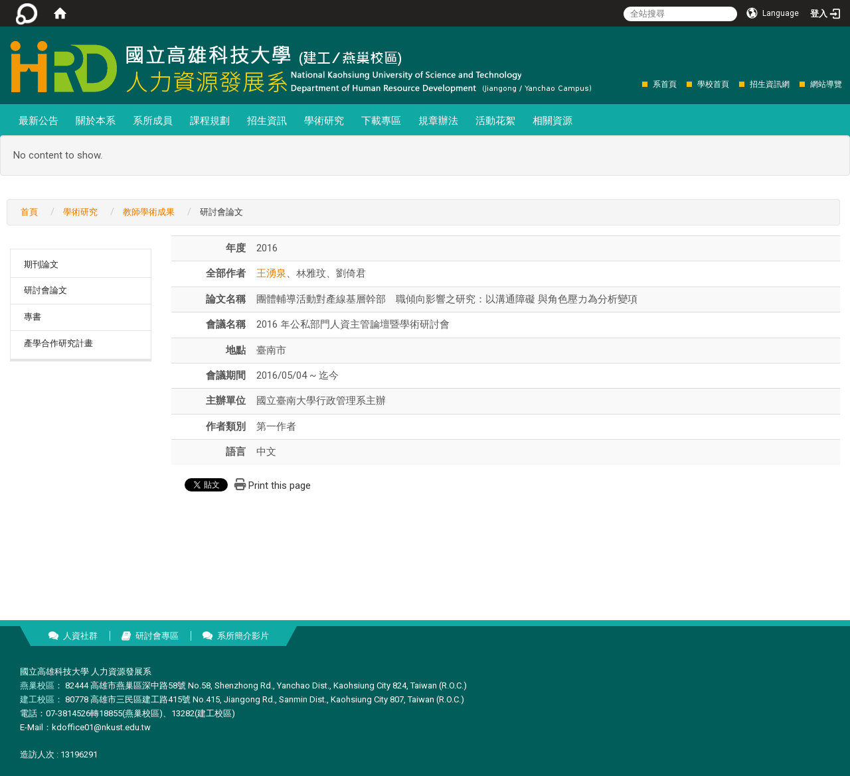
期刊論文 (41, 264)
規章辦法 (438, 121)
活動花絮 (495, 121)
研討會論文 (45, 290)
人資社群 (80, 635)
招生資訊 (267, 121)
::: (635, 84)
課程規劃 (210, 121)
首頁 (29, 212)
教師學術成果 (149, 212)
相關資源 (552, 121)
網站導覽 (826, 84)
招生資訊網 (770, 84)
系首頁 (665, 84)
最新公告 (38, 121)
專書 (32, 317)
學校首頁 (713, 84)
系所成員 (153, 121)
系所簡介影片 (243, 635)
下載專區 (381, 121)
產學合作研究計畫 (58, 343)
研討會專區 (157, 635)
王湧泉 (271, 273)
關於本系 (96, 121)
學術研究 (324, 121)
